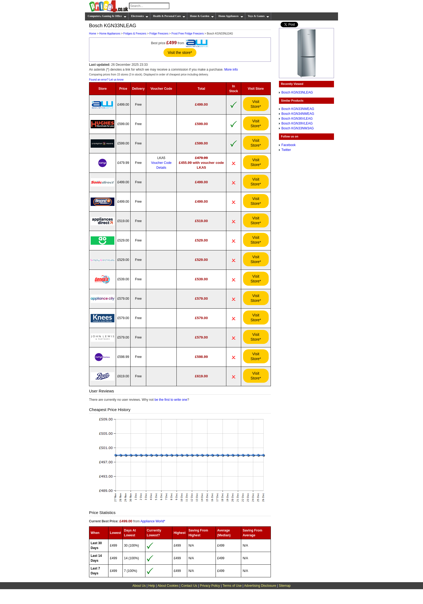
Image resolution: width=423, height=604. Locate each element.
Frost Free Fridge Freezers (188, 33)
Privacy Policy (210, 586)
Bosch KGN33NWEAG (297, 109)
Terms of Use (232, 586)
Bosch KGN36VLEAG (297, 118)
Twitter (286, 150)
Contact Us (189, 586)
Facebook (288, 145)
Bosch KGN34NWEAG (297, 114)
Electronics (140, 16)
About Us (139, 586)
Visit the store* (180, 52)
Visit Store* (256, 104)
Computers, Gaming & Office (107, 16)
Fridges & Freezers (134, 33)
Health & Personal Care (169, 16)
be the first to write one (171, 400)
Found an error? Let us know (106, 79)
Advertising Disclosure (260, 586)
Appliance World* (152, 521)
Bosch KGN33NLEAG (297, 92)
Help (151, 586)
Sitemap (285, 586)
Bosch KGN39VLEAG (297, 123)
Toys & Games (258, 16)
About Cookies (168, 586)
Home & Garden (202, 16)
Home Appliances (231, 16)
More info (231, 69)
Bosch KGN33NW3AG (297, 128)
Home (92, 33)
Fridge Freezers (159, 33)
